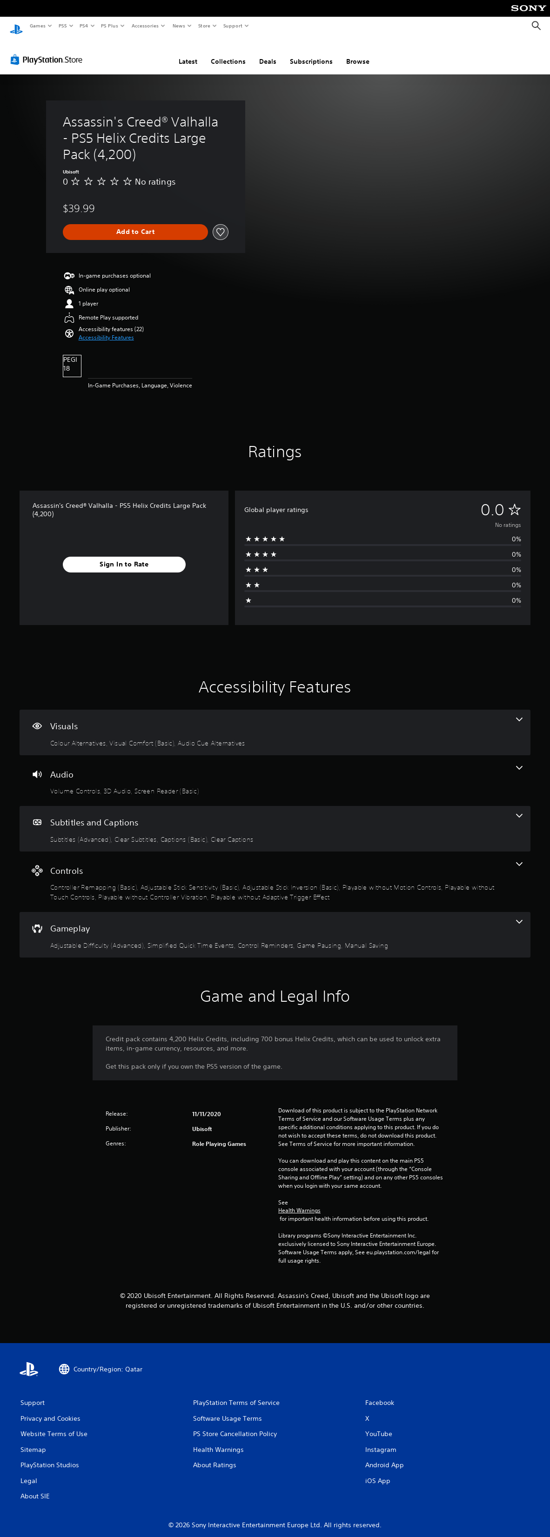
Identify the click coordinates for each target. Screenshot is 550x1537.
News (179, 25)
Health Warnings (299, 1201)
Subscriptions (311, 52)
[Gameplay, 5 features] (275, 926)
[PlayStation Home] (16, 26)
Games (37, 25)
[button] (106, 329)
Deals (267, 52)
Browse (357, 52)
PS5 (62, 25)
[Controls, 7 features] (275, 873)
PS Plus (110, 25)
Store (204, 25)
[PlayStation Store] (48, 50)
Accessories (144, 25)
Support (232, 25)
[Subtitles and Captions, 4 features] (275, 820)
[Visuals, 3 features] (275, 723)
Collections (228, 52)
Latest (188, 52)
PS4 (83, 25)
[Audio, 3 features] (275, 772)
